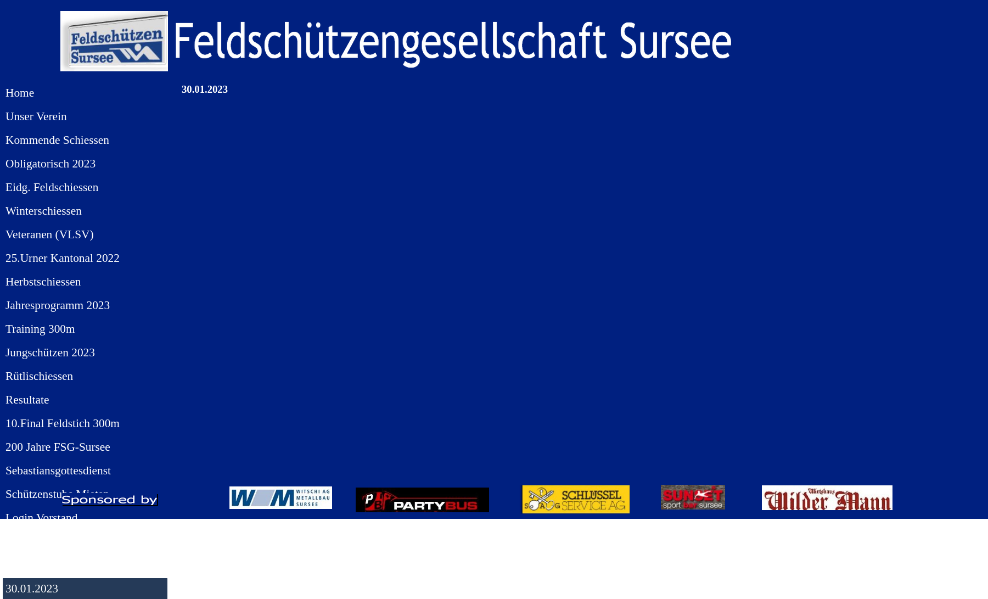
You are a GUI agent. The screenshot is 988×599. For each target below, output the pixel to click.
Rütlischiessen (39, 376)
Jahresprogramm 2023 (57, 305)
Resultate (27, 399)
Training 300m (40, 328)
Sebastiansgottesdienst (58, 470)
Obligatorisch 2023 (50, 163)
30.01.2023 (31, 588)
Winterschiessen (43, 210)
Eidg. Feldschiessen (51, 187)
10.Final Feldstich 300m (62, 423)
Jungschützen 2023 (50, 352)
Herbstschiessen (43, 281)
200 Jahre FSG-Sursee (57, 447)
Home (19, 92)
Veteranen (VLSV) (49, 234)
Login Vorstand (41, 517)
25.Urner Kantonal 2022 (62, 258)
